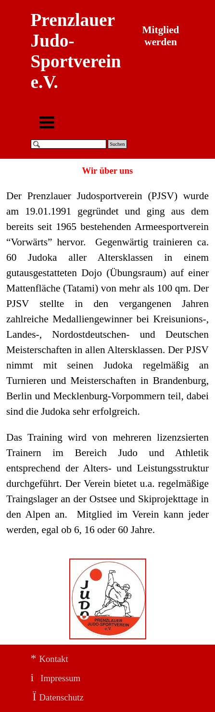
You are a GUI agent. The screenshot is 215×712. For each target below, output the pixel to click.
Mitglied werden (161, 36)
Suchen (117, 144)
